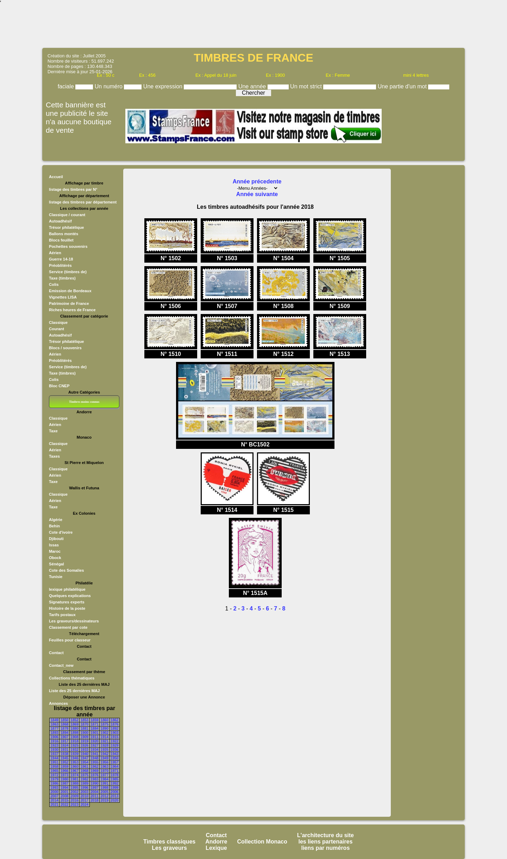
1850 (64, 720)
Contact (56, 653)
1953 (74, 762)
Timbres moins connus (84, 401)
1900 (84, 733)
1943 (114, 754)
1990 (94, 783)
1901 (94, 733)
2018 (94, 800)
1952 (64, 762)
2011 (94, 796)
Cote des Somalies (66, 570)
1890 (104, 729)
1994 (64, 788)
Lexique (216, 848)
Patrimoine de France (69, 303)
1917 (64, 741)
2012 (104, 796)
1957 (114, 762)
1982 (84, 779)
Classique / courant (67, 215)
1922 (114, 741)
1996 (84, 788)
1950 (114, 758)
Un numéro (109, 86)
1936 (114, 750)
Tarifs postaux (62, 615)
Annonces (58, 703)
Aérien (55, 253)
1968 (84, 771)
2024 (84, 805)
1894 (64, 733)
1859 (94, 720)
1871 (94, 724)
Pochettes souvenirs (68, 246)
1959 (64, 767)
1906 (54, 737)
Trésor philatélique (66, 227)
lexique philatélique (67, 589)
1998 (104, 788)
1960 (74, 767)
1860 (104, 720)
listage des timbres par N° (73, 189)
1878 (64, 729)
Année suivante (257, 194)
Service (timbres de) (68, 272)
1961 (84, 767)
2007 (54, 796)
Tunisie (55, 577)
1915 (114, 737)
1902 (104, 733)
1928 (104, 745)
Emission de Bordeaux (70, 291)
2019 (104, 800)
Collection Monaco (262, 842)
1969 (94, 771)
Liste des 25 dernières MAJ (74, 691)
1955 (94, 762)
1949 (104, 758)
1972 (54, 775)
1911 (94, 737)
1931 (64, 750)
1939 (74, 754)
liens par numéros (325, 848)
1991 (104, 783)
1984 (104, 779)
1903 (114, 733)
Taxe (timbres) (62, 278)
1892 (114, 729)
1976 (94, 775)
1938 (64, 754)
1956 (104, 762)
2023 (74, 805)
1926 (84, 745)
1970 (104, 771)
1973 (64, 775)
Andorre (216, 842)
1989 (84, 783)
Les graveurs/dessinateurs (74, 621)
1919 (84, 741)
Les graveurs (169, 848)
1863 (54, 724)
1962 (94, 767)
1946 (74, 758)
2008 (64, 796)
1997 (94, 788)
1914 (104, 737)
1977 (104, 775)
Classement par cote (68, 627)
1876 (114, 724)
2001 (64, 792)
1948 (94, 758)
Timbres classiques (169, 842)
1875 (104, 724)
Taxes (54, 456)
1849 (54, 720)
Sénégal (56, 564)
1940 (84, 754)
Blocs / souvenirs (65, 348)
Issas (54, 545)
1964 (114, 767)
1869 (74, 724)
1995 (74, 788)
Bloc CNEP (59, 386)
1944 (54, 758)
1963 (104, 767)
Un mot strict (306, 86)
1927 (94, 745)
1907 (64, 737)
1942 (104, 754)
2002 (74, 792)
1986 (54, 783)
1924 (64, 745)
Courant (56, 329)
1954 (84, 762)
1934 (94, 750)
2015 (64, 800)
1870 (84, 724)
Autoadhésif (60, 221)
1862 (114, 720)
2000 (54, 792)
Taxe (53, 431)
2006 (114, 792)
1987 (64, 783)
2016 (74, 800)
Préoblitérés (60, 265)
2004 (94, 792)
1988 (74, 783)
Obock (55, 558)
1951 (54, 762)
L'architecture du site (325, 835)
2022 (64, 805)
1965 (54, 771)
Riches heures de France (72, 310)
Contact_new (61, 665)
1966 (64, 771)
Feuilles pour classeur (69, 640)
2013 (114, 796)
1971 (114, 771)
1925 (74, 745)
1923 (54, 745)
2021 (54, 805)
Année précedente (257, 181)
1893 (54, 733)
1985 (114, 779)
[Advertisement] (253, 26)
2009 (74, 796)
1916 (54, 741)
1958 (54, 767)
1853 (84, 720)
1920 (94, 741)
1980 (64, 779)
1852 (74, 720)
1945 (64, 758)
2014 (54, 800)
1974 (74, 775)
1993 (54, 788)
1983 (94, 779)
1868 (64, 724)
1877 (54, 729)
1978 (114, 775)
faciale (67, 86)
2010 (84, 796)
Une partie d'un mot (403, 86)
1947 (84, 758)
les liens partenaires (325, 842)
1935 (104, 750)
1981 (74, 779)
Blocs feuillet (61, 240)
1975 (84, 775)
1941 (94, 754)
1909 (84, 737)
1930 (54, 750)
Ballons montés (63, 234)
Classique (58, 322)
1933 (84, 750)
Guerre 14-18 (61, 259)
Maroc (55, 551)
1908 (74, 737)
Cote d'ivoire (61, 532)
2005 (104, 792)
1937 (54, 754)
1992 (114, 783)
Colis (53, 284)
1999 (114, 788)
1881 (84, 729)
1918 (74, 741)
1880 (74, 729)
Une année (253, 86)
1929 (114, 745)
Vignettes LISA (63, 297)
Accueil (56, 177)
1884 (94, 729)
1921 (104, 741)
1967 (74, 771)
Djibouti (56, 539)
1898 (74, 733)
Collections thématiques (71, 678)
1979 (54, 779)
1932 (74, 750)
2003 (84, 792)
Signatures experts (66, 602)
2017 (84, 800)
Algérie (55, 520)
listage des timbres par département (83, 202)
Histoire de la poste (67, 608)
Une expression (163, 86)
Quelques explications (70, 596)
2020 (114, 800)
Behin (54, 526)
